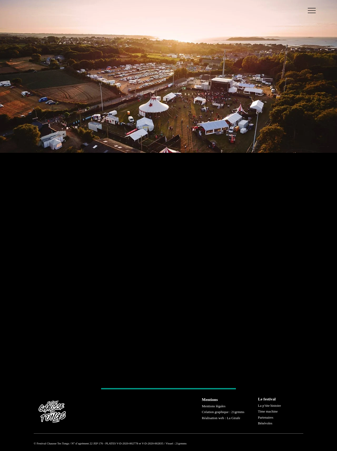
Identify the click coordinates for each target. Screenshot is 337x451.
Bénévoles (265, 423)
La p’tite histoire (269, 406)
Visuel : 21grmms (176, 443)
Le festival (267, 399)
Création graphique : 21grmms (223, 412)
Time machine (267, 411)
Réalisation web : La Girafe (221, 418)
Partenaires (265, 417)
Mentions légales (214, 406)
